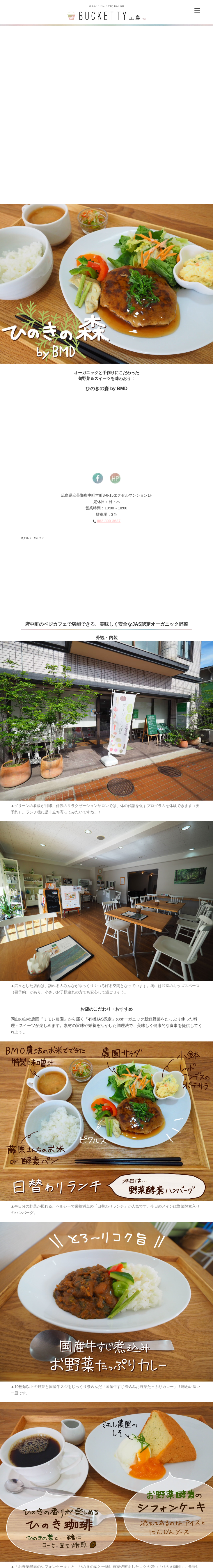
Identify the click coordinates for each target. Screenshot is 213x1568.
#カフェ (39, 538)
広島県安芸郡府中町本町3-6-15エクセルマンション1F (106, 495)
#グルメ (26, 538)
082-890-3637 (108, 521)
